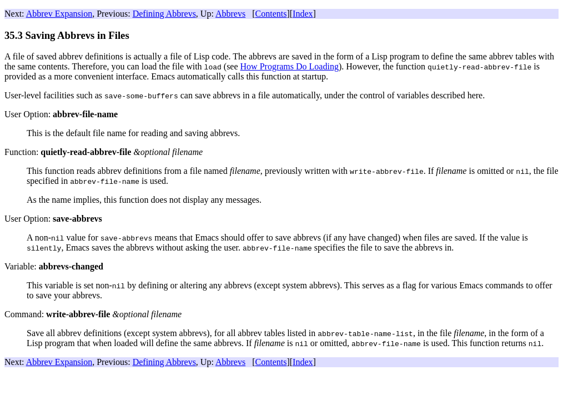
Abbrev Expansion (59, 13)
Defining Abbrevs (164, 13)
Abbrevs (230, 13)
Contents (271, 13)
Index (303, 13)
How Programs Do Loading (289, 66)
